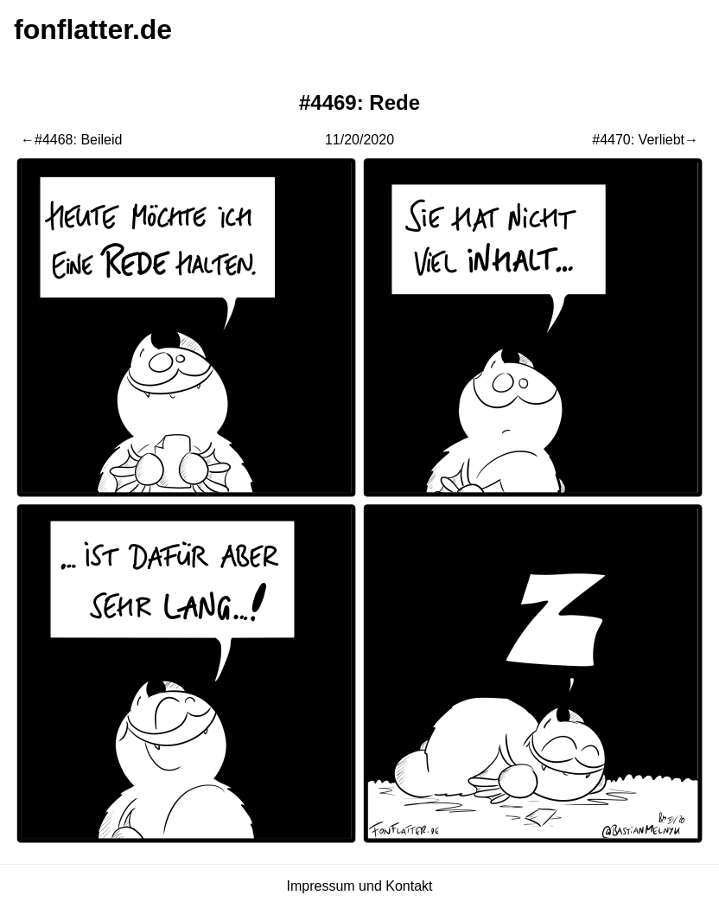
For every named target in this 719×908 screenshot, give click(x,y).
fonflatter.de (93, 29)
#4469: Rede (359, 102)
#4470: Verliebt (638, 139)
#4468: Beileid (78, 139)
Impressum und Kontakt (360, 886)
